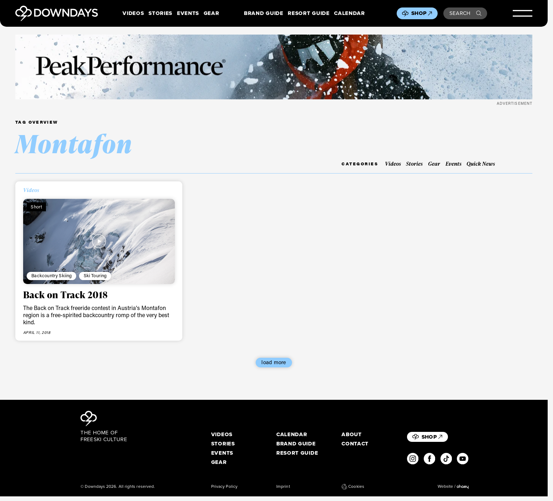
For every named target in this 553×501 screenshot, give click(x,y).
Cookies (352, 487)
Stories (160, 13)
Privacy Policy (224, 487)
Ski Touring (95, 275)
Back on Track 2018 (65, 294)
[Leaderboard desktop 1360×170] (273, 67)
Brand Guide (263, 13)
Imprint (283, 487)
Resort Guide (308, 13)
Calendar (349, 13)
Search (465, 13)
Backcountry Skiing (51, 275)
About (351, 434)
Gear (211, 13)
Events (188, 13)
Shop (421, 13)
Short (36, 207)
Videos (133, 13)
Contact (355, 444)
